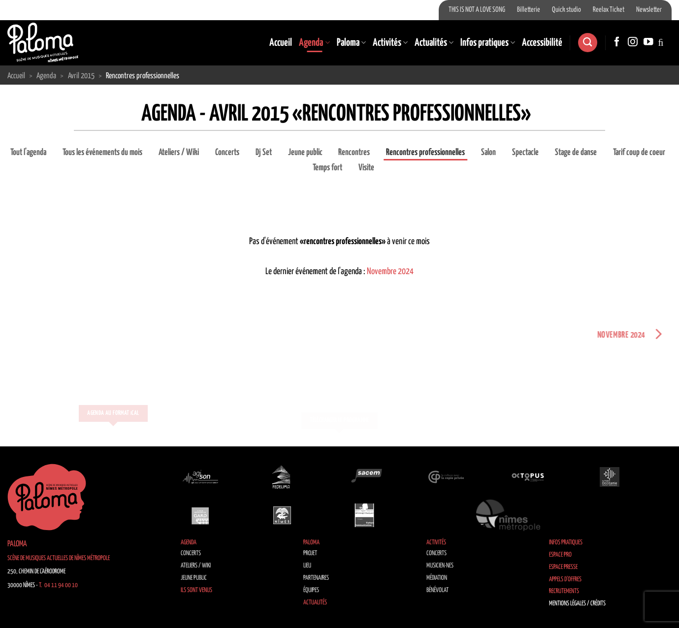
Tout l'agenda (28, 152)
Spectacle (525, 152)
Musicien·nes (439, 566)
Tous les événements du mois (102, 152)
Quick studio (566, 9)
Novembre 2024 (390, 271)
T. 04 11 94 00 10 (58, 585)
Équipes (311, 590)
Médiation (436, 578)
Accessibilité (542, 43)
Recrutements (564, 591)
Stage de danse (576, 152)
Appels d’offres (565, 579)
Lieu (307, 566)
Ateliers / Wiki (179, 152)
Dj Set (264, 152)
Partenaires (316, 578)
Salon (488, 152)
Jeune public (305, 152)
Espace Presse (563, 567)
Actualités (434, 43)
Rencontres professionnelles (425, 152)
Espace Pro (560, 555)
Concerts (227, 152)
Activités (390, 43)
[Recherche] (587, 42)
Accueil (280, 43)
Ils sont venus (196, 590)
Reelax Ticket (608, 9)
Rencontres (354, 152)
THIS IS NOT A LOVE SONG (477, 9)
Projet (310, 553)
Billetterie (528, 9)
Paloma (351, 43)
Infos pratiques (487, 43)
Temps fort (327, 167)
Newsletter (649, 9)
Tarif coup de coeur (639, 152)
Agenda (314, 43)
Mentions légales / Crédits (577, 603)
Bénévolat (437, 590)
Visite (366, 167)
